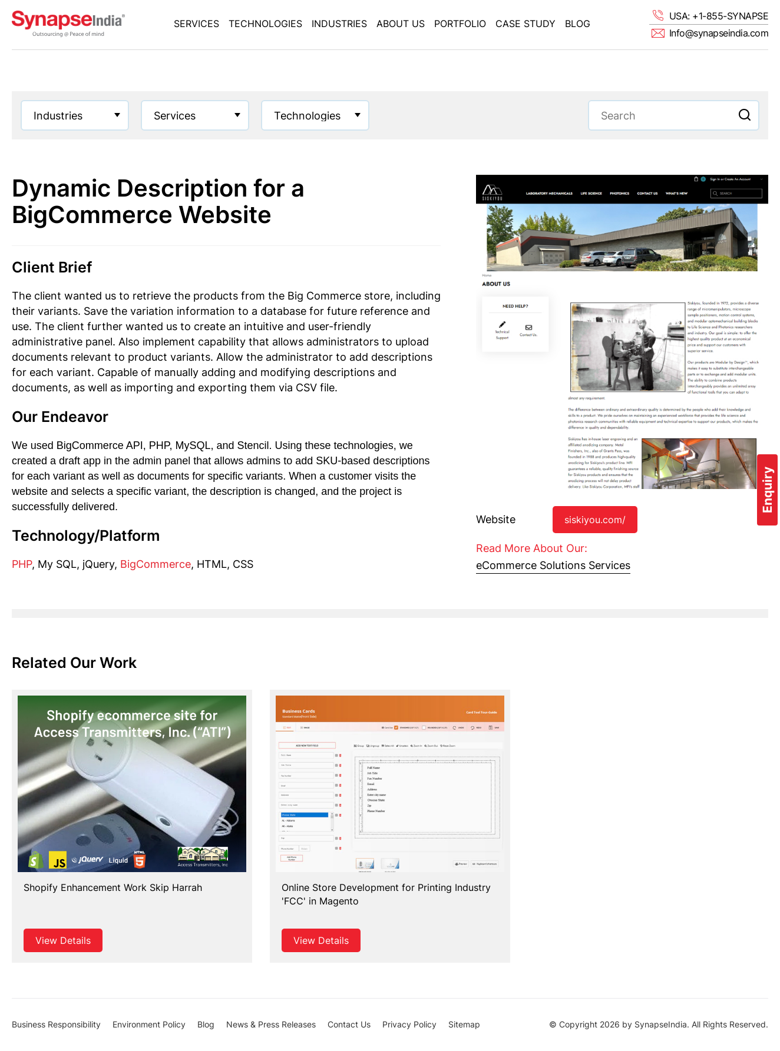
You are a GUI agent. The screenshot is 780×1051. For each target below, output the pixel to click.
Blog (577, 23)
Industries (339, 23)
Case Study (525, 23)
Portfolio (460, 23)
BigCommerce (155, 564)
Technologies (265, 23)
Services (196, 23)
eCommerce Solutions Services (553, 565)
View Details (63, 940)
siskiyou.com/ (595, 520)
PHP (22, 564)
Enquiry (767, 490)
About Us (400, 23)
